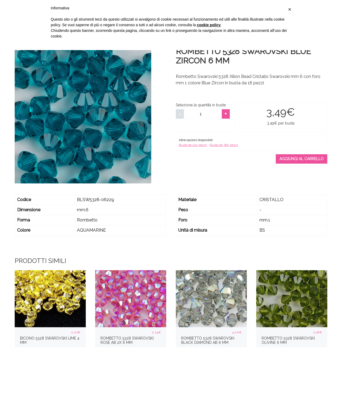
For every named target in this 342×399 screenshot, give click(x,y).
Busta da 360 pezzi (224, 145)
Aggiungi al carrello (301, 159)
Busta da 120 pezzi (193, 145)
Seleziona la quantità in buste (201, 105)
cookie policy (209, 25)
